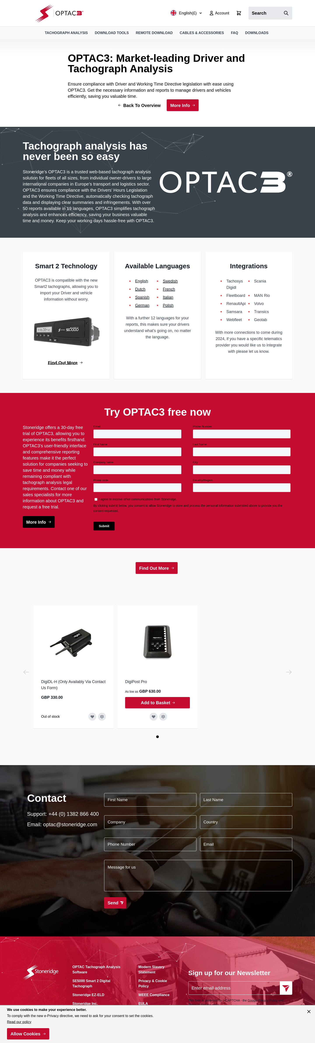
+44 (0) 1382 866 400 (73, 814)
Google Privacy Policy (262, 1000)
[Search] (286, 13)
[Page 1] (157, 736)
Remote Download (154, 33)
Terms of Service (199, 1005)
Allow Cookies (25, 1033)
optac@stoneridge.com (70, 824)
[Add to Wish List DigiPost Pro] (154, 717)
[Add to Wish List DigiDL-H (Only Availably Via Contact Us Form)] (92, 717)
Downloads (257, 33)
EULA (143, 1003)
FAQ (234, 33)
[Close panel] (309, 1011)
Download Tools (112, 33)
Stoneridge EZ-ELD (88, 995)
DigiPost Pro (136, 682)
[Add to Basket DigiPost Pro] (157, 702)
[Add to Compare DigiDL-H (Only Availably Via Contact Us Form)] (102, 717)
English (141, 281)
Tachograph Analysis (66, 33)
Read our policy (19, 1022)
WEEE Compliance (154, 995)
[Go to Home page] (61, 13)
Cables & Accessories (202, 33)
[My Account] (219, 13)
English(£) (186, 13)
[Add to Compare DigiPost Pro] (163, 717)
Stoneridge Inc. (85, 1003)
